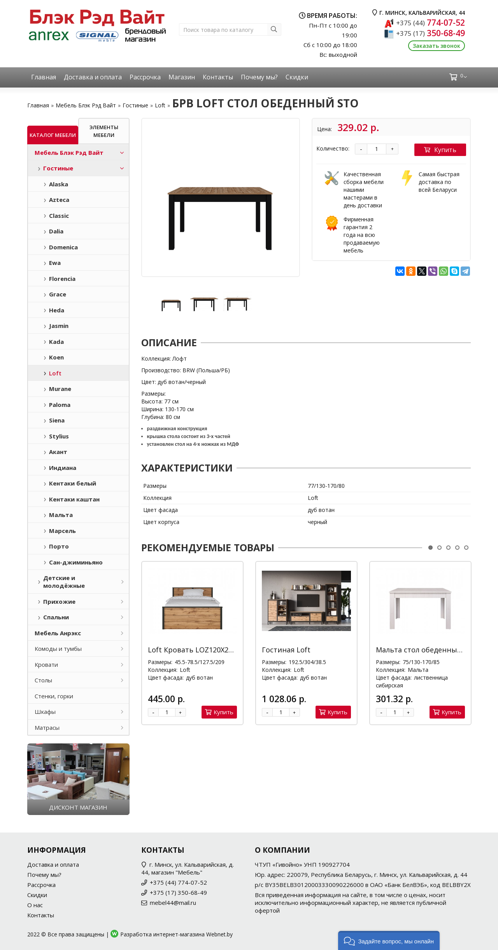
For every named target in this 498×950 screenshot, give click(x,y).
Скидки (297, 77)
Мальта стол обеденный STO (427, 649)
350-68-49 (430, 33)
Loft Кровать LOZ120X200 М (196, 649)
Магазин (181, 77)
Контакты (218, 77)
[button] (389, 940)
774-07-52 (430, 22)
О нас (35, 905)
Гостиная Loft (286, 649)
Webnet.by (219, 934)
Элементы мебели (103, 131)
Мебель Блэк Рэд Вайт (86, 105)
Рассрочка (145, 77)
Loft (160, 105)
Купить (440, 149)
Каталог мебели (53, 134)
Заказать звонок (436, 45)
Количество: (332, 148)
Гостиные (135, 105)
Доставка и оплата (93, 77)
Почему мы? (259, 77)
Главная (43, 77)
